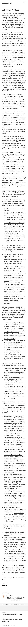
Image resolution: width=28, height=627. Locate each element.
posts (5, 549)
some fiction (22, 170)
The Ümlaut (9, 19)
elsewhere (8, 258)
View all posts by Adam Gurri (13, 600)
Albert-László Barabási (9, 338)
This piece (6, 280)
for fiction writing (20, 140)
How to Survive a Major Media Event (13, 439)
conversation (10, 128)
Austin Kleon (8, 186)
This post (6, 491)
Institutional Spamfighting (10, 259)
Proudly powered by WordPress (8, 625)
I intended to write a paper (14, 307)
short (23, 548)
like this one (10, 66)
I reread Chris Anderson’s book (12, 22)
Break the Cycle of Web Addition (12, 416)
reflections (23, 604)
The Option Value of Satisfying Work (13, 460)
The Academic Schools (9, 228)
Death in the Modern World (11, 532)
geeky (18, 105)
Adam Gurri (6, 3)
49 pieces (8, 194)
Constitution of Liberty (19, 310)
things (21, 105)
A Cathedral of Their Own (10, 368)
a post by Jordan (8, 370)
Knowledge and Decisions (15, 312)
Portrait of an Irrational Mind (11, 377)
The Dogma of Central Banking (12, 266)
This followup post (8, 386)
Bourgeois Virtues (19, 512)
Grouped (20, 328)
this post (21, 323)
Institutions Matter (8, 351)
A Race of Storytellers (9, 254)
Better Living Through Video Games (13, 454)
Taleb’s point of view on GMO (16, 235)
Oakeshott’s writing (9, 330)
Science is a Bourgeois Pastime (12, 295)
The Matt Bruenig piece (10, 537)
